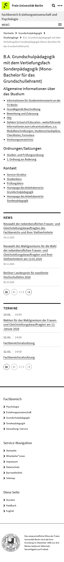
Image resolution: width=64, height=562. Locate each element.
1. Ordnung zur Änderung (21, 159)
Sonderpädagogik (15, 423)
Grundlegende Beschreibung (23, 109)
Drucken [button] (10, 499)
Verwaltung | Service (17, 428)
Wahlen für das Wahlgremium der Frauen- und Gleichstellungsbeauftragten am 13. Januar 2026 (30, 324)
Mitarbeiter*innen (15, 456)
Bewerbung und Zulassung (22, 113)
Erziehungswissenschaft (18, 412)
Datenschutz (12, 467)
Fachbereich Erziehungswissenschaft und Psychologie (29, 16)
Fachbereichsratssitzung (19, 343)
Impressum (12, 461)
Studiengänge (10, 37)
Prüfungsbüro (15, 183)
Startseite (8, 33)
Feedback (11, 505)
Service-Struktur (16, 174)
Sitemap (10, 478)
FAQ (9, 118)
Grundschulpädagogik (30, 33)
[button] (6, 292)
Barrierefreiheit (14, 472)
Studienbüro (14, 179)
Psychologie (12, 406)
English (10, 511)
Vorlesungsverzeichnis (20, 139)
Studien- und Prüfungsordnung (25, 155)
